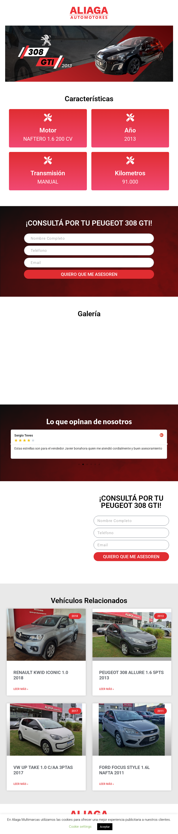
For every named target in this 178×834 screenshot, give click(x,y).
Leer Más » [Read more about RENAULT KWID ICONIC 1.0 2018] (20, 689)
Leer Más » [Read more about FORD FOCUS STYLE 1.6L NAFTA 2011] (106, 784)
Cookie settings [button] (80, 827)
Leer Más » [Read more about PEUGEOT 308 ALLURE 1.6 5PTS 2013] (106, 689)
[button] (11, 444)
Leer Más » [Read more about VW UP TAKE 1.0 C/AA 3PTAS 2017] (20, 784)
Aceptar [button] (105, 826)
